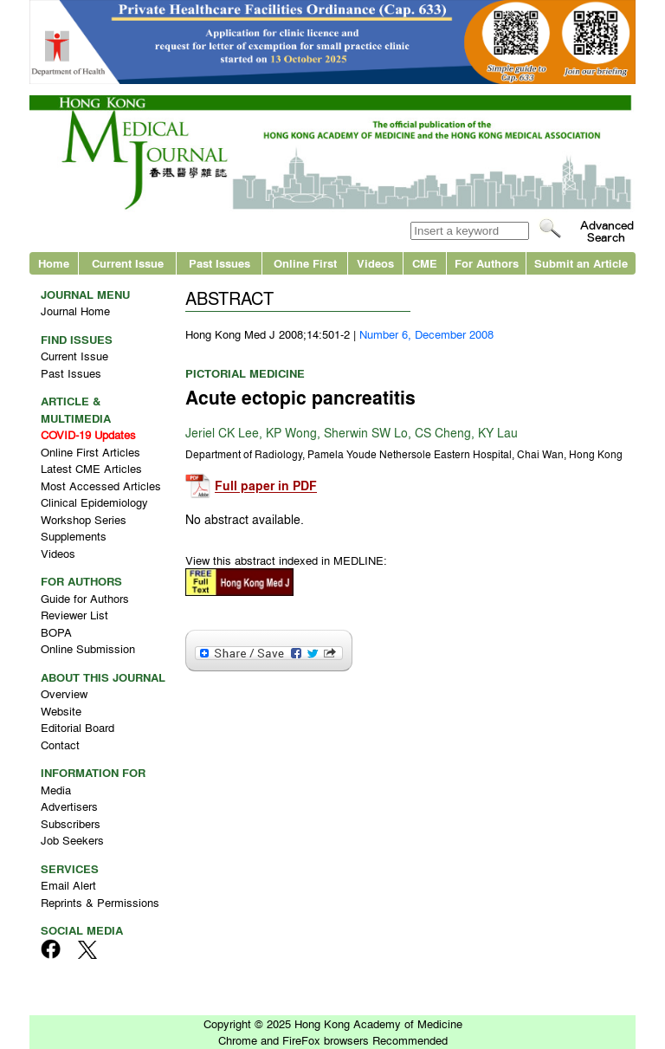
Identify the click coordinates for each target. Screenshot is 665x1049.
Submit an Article (581, 263)
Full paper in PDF (266, 486)
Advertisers (69, 806)
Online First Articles (90, 452)
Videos (375, 263)
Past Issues (219, 263)
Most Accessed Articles (101, 485)
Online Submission (88, 648)
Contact (60, 744)
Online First (305, 263)
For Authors (487, 263)
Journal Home (75, 310)
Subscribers (70, 823)
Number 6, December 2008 (426, 334)
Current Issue (128, 263)
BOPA (56, 632)
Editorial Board (77, 727)
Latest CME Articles (91, 468)
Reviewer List (74, 614)
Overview (64, 693)
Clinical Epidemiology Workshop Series (94, 511)
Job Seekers (72, 840)
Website (61, 711)
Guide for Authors (85, 598)
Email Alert (68, 885)
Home (53, 263)
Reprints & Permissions (100, 902)
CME (424, 263)
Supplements (74, 536)
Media (56, 789)
